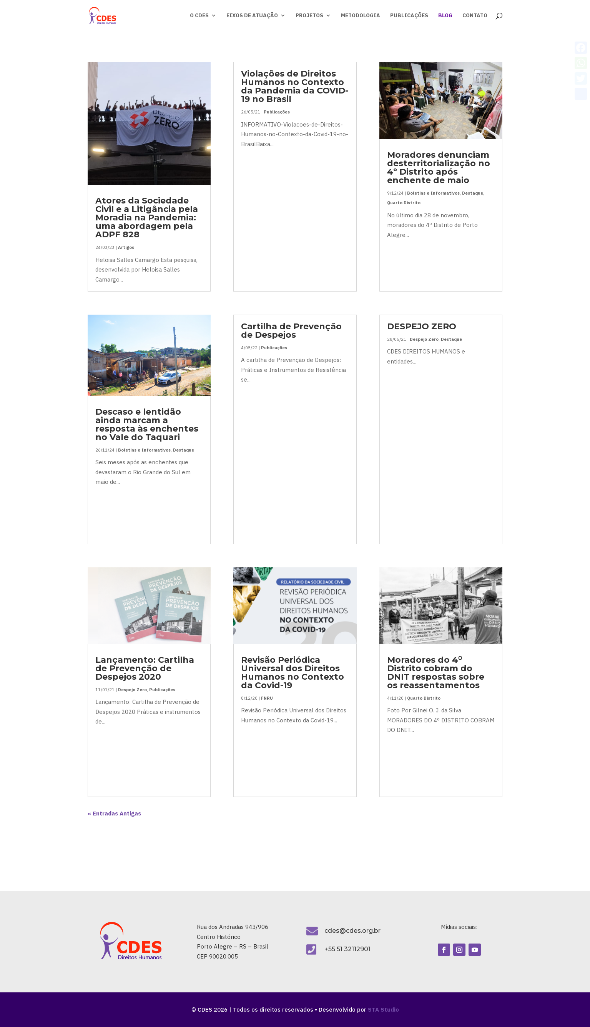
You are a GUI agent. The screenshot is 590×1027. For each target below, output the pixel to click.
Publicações (162, 689)
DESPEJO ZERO (421, 326)
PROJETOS (309, 16)
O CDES (199, 16)
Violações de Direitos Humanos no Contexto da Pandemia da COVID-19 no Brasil (294, 86)
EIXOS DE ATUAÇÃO (252, 16)
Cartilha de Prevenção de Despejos (291, 330)
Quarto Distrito (403, 202)
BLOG (445, 16)
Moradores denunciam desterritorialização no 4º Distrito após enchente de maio (438, 167)
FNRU (267, 698)
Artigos (126, 247)
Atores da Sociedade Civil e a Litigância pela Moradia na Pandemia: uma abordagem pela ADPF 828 (146, 217)
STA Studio (383, 1009)
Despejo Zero (132, 689)
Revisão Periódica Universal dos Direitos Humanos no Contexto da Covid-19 (292, 672)
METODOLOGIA (360, 16)
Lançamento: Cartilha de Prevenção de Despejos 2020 (144, 668)
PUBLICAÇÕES (409, 16)
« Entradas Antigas (114, 813)
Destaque (183, 450)
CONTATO (474, 16)
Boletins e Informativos (144, 450)
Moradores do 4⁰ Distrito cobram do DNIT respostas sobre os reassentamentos (435, 672)
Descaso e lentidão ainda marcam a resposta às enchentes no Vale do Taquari (146, 424)
